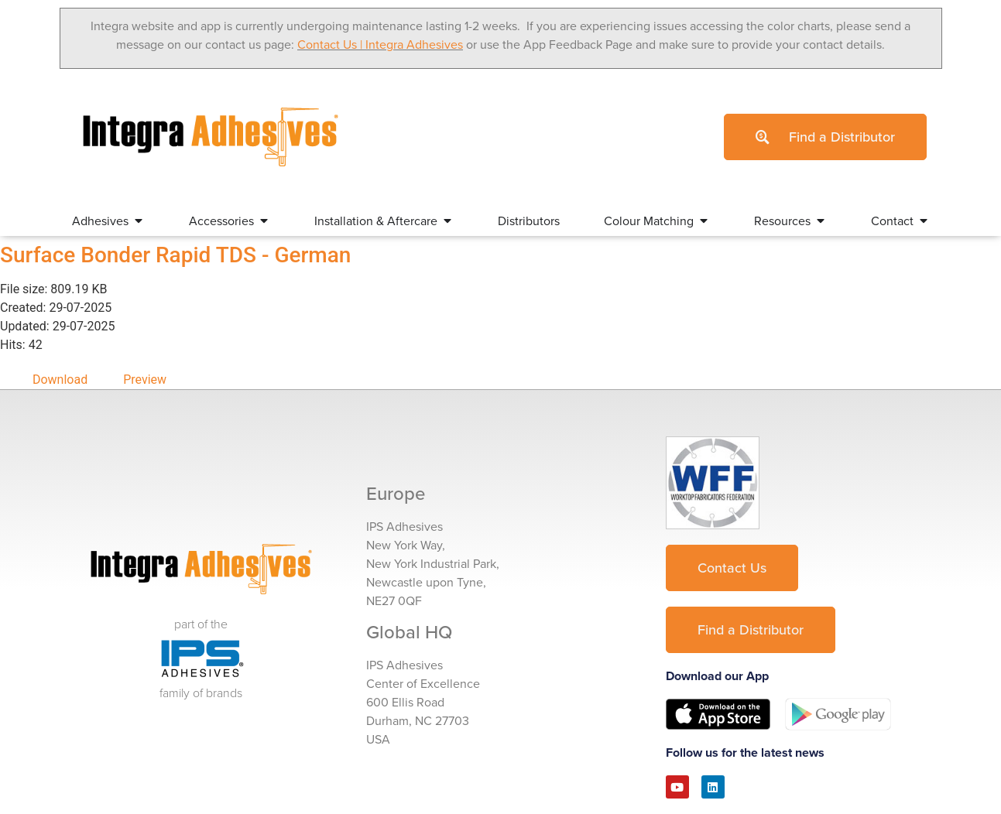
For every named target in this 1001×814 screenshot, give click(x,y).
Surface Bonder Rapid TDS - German (175, 255)
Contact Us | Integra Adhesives (380, 44)
